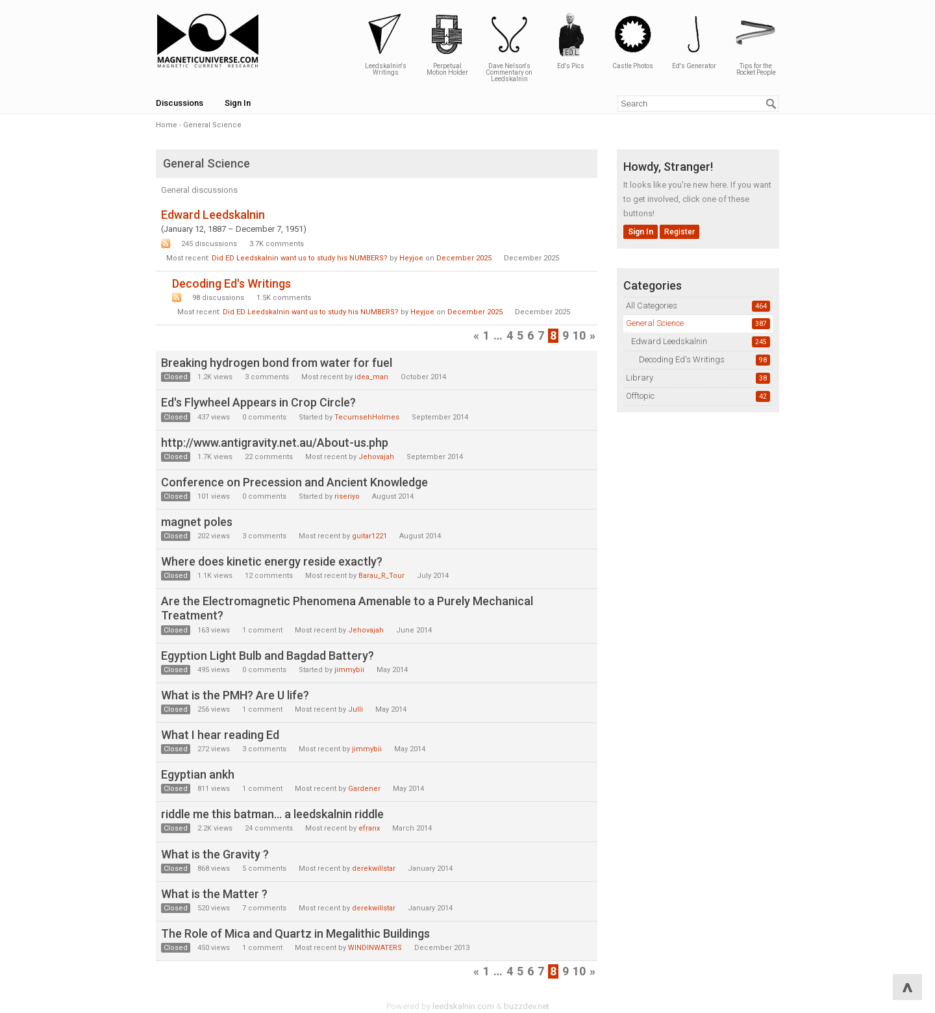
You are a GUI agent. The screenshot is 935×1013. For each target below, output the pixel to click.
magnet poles (196, 522)
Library (639, 377)
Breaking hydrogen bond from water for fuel (276, 362)
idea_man (371, 377)
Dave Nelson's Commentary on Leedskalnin (509, 47)
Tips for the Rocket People (755, 44)
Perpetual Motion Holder (447, 44)
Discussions (179, 103)
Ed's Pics (570, 40)
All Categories (651, 305)
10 (579, 335)
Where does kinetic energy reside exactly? (271, 561)
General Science (655, 323)
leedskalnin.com (463, 1006)
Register (679, 231)
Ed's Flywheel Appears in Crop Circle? (258, 402)
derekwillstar (373, 868)
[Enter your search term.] (698, 103)
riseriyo (347, 496)
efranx (369, 828)
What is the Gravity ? (215, 854)
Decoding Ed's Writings (682, 359)
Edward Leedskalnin (669, 341)
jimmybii (349, 670)
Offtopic (640, 396)
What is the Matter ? (214, 894)
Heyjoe (411, 258)
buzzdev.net (526, 1006)
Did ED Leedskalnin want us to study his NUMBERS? (300, 258)
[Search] (771, 104)
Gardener (364, 788)
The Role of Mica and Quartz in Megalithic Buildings (295, 933)
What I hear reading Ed (220, 735)
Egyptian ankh (197, 774)
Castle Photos (632, 40)
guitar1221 (369, 536)
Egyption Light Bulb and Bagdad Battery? (267, 655)
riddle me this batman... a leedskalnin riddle (272, 814)
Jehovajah (376, 457)
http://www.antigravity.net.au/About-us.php (274, 442)
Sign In (238, 103)
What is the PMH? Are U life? (235, 695)
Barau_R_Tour (381, 575)
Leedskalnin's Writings (385, 44)
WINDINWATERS (375, 948)
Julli (355, 709)
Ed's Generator (694, 40)
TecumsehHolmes (366, 417)
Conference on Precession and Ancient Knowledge (294, 482)
